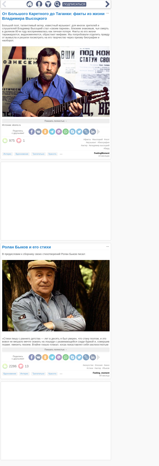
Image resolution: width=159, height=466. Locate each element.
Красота (52, 154)
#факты (87, 139)
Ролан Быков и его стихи (26, 247)
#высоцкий (97, 139)
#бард (106, 148)
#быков (105, 368)
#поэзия (99, 365)
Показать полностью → (55, 121)
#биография (103, 142)
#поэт (106, 139)
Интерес (7, 154)
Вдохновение (22, 154)
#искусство (88, 365)
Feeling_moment (101, 373)
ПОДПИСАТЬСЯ (74, 4)
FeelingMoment (101, 153)
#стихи (90, 368)
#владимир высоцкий (99, 145)
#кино (106, 365)
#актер (84, 145)
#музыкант (91, 142)
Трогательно (38, 154)
